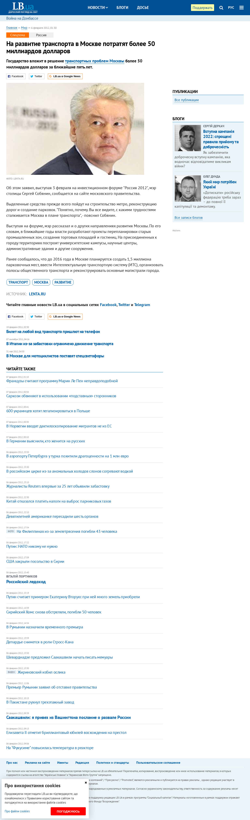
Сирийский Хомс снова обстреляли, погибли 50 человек (53, 612)
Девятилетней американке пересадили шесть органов (52, 516)
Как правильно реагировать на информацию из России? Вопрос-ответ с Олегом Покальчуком (205, 150)
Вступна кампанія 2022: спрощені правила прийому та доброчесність (220, 192)
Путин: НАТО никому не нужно (32, 546)
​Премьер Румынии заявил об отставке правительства (51, 687)
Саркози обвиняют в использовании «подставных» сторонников (61, 395)
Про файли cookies (17, 811)
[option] (208, 138)
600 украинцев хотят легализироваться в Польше (48, 410)
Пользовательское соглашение (158, 762)
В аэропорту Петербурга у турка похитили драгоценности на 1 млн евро (67, 456)
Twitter (124, 304)
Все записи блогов (189, 271)
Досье (143, 7)
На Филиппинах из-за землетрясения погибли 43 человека (61, 531)
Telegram (142, 304)
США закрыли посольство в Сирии (35, 561)
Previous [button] (175, 140)
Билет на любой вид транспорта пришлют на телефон (53, 331)
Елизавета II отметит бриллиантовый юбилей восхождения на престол (66, 732)
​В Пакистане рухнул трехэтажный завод (40, 702)
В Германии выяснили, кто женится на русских (45, 441)
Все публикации (187, 100)
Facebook (108, 304)
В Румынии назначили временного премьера (44, 627)
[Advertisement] (208, 53)
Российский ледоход (26, 581)
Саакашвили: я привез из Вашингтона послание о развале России (68, 717)
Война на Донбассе (22, 18)
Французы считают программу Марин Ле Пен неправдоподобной (62, 380)
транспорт (18, 282)
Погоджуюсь (68, 811)
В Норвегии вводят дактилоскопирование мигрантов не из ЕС (59, 426)
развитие (63, 282)
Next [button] (241, 140)
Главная (11, 28)
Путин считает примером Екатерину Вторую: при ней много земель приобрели (73, 596)
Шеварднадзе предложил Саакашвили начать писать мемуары (59, 657)
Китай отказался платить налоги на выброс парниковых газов (58, 501)
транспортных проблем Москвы (94, 61)
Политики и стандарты (112, 762)
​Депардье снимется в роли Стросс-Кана (40, 642)
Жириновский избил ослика (35, 672)
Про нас (12, 762)
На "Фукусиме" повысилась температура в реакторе (49, 747)
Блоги (122, 7)
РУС (231, 7)
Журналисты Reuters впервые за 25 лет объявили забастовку (57, 486)
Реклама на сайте (37, 762)
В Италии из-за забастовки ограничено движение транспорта (59, 343)
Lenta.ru (37, 293)
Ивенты (62, 762)
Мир (24, 28)
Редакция (82, 762)
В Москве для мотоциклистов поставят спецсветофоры (55, 356)
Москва (41, 282)
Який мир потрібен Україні (219, 237)
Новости (98, 7)
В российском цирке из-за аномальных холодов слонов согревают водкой (69, 471)
